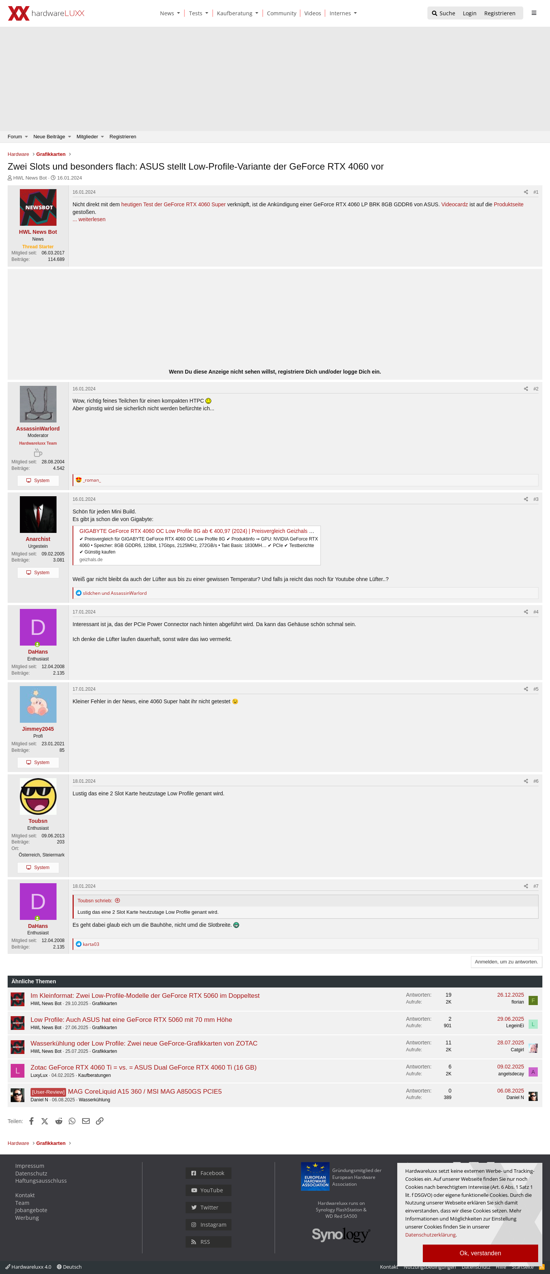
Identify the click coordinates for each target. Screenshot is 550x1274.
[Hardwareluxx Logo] (46, 13)
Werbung (27, 1217)
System (41, 480)
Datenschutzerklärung (430, 1234)
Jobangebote (31, 1210)
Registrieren (123, 136)
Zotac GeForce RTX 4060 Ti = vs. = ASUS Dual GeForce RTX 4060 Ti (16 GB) (144, 1067)
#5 (536, 689)
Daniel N (39, 1099)
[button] (180, 13)
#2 (536, 389)
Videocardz (454, 204)
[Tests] (194, 13)
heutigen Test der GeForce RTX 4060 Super (173, 204)
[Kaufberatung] (233, 13)
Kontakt (25, 1195)
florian (517, 1002)
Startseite (523, 1266)
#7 (536, 886)
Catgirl (517, 1049)
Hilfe (501, 1266)
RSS (200, 1241)
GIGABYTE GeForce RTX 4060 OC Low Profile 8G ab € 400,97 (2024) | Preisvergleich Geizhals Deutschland (209, 531)
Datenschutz (31, 1173)
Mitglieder (87, 136)
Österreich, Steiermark (42, 855)
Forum (15, 136)
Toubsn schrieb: (95, 900)
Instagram (208, 1224)
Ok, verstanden (480, 1253)
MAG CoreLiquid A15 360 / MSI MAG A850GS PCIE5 (145, 1091)
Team (22, 1202)
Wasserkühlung (94, 1099)
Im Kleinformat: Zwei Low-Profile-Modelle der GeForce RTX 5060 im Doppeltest (145, 995)
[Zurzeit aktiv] (37, 645)
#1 (536, 192)
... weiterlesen (89, 219)
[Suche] (443, 13)
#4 (536, 612)
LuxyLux (39, 1075)
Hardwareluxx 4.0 (28, 1266)
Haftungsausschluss (41, 1180)
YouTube (207, 1190)
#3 (536, 499)
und (115, 593)
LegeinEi (515, 1025)
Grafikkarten (104, 1003)
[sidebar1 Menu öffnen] (533, 12)
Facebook (207, 1173)
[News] (166, 13)
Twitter (204, 1207)
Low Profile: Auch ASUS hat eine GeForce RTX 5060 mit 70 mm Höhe (131, 1019)
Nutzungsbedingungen (430, 1266)
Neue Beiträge (49, 136)
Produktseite (509, 204)
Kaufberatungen (94, 1075)
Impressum (29, 1165)
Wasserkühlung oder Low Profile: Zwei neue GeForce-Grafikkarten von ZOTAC (144, 1043)
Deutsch (69, 1266)
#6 (536, 781)
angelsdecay (511, 1074)
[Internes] (339, 13)
